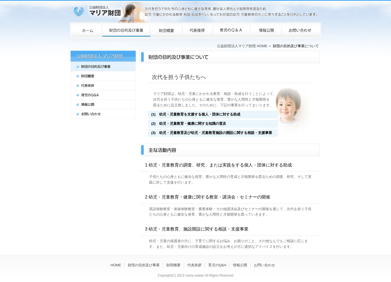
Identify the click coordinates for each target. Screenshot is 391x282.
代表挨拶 (194, 265)
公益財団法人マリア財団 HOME (242, 46)
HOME (116, 265)
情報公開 (240, 265)
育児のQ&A (217, 265)
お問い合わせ (264, 265)
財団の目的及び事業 (144, 265)
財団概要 (173, 265)
